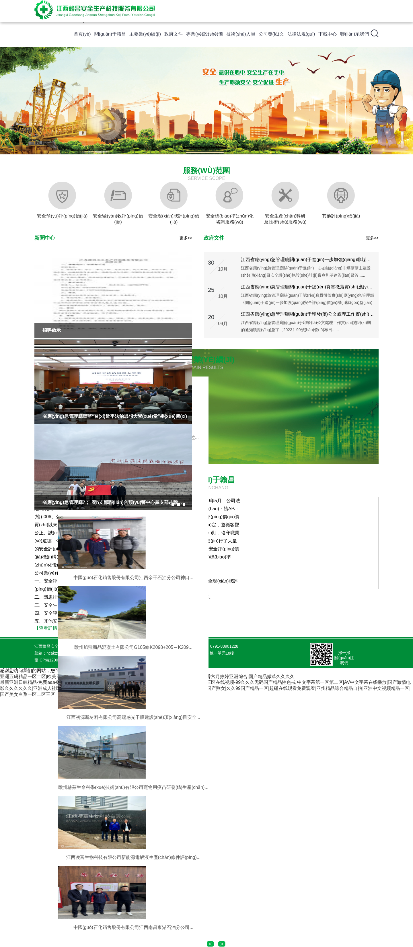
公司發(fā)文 (271, 34)
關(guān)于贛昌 (110, 34)
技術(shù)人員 (240, 34)
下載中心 (327, 34)
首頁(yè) (82, 34)
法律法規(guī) (301, 34)
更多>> (186, 238)
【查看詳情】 (48, 628)
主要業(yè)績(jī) (145, 34)
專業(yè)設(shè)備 (204, 34)
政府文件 (173, 34)
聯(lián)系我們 (354, 34)
